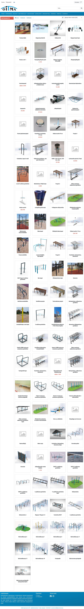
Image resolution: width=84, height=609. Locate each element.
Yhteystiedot (8, 2)
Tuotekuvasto (22, 17)
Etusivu (3, 2)
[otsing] (68, 8)
